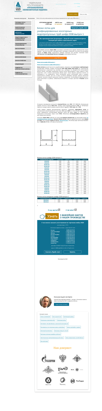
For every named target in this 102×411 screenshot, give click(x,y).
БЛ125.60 (46, 168)
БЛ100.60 (46, 161)
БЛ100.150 (46, 166)
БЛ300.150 (46, 193)
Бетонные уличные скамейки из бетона (50, 334)
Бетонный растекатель (46, 330)
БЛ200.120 (46, 184)
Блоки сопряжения (45, 316)
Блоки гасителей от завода (73, 327)
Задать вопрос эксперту (61, 304)
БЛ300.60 (46, 188)
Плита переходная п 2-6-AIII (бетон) (74, 337)
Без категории (31, 18)
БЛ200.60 (46, 181)
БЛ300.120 (46, 191)
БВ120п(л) (46, 200)
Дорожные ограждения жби (48, 320)
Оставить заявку (72, 14)
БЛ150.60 (46, 174)
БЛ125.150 (46, 173)
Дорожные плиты (61, 320)
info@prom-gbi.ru (60, 6)
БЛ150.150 (46, 179)
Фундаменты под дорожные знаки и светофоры (53, 327)
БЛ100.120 (46, 164)
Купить (72, 252)
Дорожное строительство (20, 18)
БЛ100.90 (46, 162)
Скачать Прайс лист (52, 252)
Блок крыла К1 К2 (56, 316)
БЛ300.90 (46, 189)
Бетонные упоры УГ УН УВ (61, 330)
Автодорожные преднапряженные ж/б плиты (52, 337)
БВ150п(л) (46, 201)
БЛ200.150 (46, 186)
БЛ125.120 (46, 171)
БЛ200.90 (46, 183)
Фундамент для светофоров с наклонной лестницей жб (54, 323)
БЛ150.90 (46, 176)
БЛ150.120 (46, 178)
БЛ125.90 (46, 169)
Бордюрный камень (69, 316)
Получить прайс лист (79, 28)
